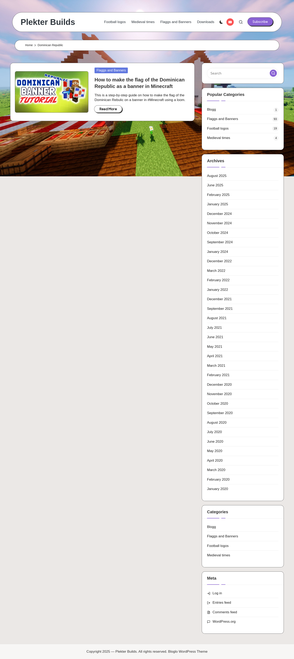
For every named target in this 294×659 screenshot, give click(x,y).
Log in (217, 593)
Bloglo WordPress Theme (187, 651)
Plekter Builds (48, 22)
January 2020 (217, 489)
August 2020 (216, 423)
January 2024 (217, 252)
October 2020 (217, 404)
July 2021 (214, 328)
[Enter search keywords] (242, 73)
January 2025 (217, 204)
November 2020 (219, 394)
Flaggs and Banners (111, 70)
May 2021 (214, 347)
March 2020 (216, 470)
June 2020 (215, 441)
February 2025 (218, 195)
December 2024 (219, 214)
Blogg (211, 109)
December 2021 (219, 299)
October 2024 (217, 233)
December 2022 (219, 261)
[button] (260, 21)
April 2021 (215, 356)
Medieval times (218, 138)
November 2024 (219, 223)
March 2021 (216, 366)
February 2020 (218, 479)
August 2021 (216, 318)
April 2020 (215, 460)
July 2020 (214, 432)
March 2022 (216, 271)
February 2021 (218, 375)
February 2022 (218, 280)
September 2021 (220, 309)
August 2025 (216, 176)
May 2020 (214, 451)
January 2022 (217, 290)
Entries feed (222, 603)
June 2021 (215, 337)
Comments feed (225, 612)
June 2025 (215, 185)
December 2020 (219, 385)
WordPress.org (224, 621)
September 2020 (220, 413)
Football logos (218, 128)
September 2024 (220, 242)
